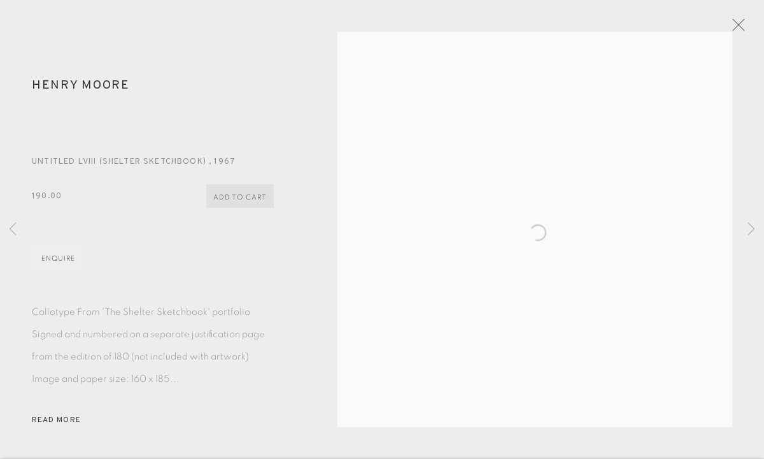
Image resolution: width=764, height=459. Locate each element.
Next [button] (751, 229)
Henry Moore (81, 93)
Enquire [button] (58, 266)
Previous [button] (12, 229)
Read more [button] (56, 428)
